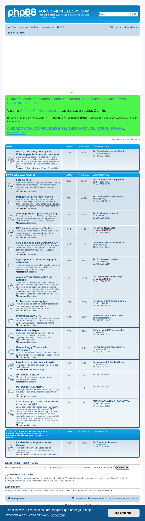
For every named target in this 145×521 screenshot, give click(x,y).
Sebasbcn (31, 191)
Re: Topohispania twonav (105, 442)
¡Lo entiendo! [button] (123, 512)
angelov (100, 199)
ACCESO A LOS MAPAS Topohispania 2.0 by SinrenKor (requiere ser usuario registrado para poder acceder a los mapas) (27, 434)
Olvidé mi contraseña (92, 467)
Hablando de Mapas (27, 330)
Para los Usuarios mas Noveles (34, 196)
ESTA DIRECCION (21, 103)
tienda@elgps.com (24, 416)
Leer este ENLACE (16, 132)
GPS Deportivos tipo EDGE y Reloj (36, 213)
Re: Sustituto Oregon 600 (105, 259)
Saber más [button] (58, 515)
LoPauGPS (101, 182)
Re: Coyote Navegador (104, 228)
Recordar (110, 467)
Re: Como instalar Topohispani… (109, 196)
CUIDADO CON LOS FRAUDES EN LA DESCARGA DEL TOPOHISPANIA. (65, 128)
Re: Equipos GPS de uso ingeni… (109, 301)
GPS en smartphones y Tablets (34, 228)
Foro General (24, 179)
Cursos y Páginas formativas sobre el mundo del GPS (37, 403)
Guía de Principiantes (36, 111)
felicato (43, 454)
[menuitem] (40, 27)
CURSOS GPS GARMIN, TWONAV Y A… (112, 401)
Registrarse (30, 463)
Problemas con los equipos (32, 301)
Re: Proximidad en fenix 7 (105, 213)
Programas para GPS (28, 315)
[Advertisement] (72, 64)
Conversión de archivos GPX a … (109, 315)
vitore (98, 332)
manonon (100, 215)
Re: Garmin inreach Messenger (108, 277)
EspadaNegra (102, 318)
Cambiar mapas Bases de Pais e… (109, 242)
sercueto (100, 245)
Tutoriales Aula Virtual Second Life (42, 168)
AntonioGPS (102, 153)
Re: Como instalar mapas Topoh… (109, 151)
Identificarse (13, 463)
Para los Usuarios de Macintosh (35, 362)
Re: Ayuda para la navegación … (109, 347)
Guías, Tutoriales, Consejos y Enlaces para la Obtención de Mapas (37, 153)
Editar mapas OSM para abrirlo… (109, 330)
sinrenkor (52, 454)
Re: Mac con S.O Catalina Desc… (109, 362)
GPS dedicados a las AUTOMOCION (37, 242)
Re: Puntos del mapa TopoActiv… (109, 179)
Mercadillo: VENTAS (28, 374)
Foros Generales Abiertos (20, 175)
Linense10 (101, 364)
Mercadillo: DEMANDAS (30, 386)
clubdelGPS (101, 403)
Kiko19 (108, 490)
